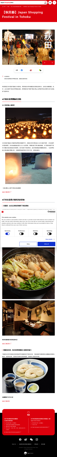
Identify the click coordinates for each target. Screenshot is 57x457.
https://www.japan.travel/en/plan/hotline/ (40, 427)
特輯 (8, 6)
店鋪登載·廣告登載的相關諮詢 (25, 444)
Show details (49, 239)
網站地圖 (43, 444)
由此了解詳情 (6, 192)
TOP (4, 6)
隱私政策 (36, 444)
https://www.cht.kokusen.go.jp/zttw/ (13, 432)
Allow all (46, 244)
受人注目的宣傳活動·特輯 (16, 6)
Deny (28, 244)
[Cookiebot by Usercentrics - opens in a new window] (48, 212)
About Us (14, 444)
